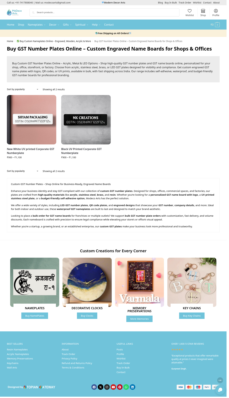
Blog (160, 2)
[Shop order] (23, 89)
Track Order (185, 2)
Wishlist (197, 2)
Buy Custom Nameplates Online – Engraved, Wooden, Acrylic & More (54, 41)
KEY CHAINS (192, 308)
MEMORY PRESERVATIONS (139, 309)
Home (10, 41)
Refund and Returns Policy (77, 363)
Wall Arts (12, 367)
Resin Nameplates (17, 349)
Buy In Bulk (171, 2)
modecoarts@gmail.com (57, 2)
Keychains (12, 363)
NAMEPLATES (35, 308)
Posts (120, 349)
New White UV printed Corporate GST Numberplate (30, 151)
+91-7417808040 (24, 2)
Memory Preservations (20, 358)
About (216, 2)
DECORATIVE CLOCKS (87, 308)
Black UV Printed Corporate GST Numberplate (81, 151)
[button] (215, 25)
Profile (215, 13)
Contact (207, 2)
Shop (203, 13)
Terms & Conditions (73, 367)
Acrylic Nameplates (18, 354)
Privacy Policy (69, 358)
